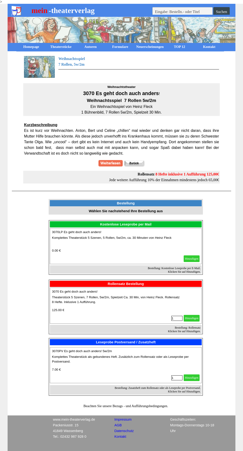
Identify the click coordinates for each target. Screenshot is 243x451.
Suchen (221, 12)
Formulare (120, 47)
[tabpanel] (121, 67)
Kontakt (209, 47)
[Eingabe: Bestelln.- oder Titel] (182, 12)
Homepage (31, 47)
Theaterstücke (61, 47)
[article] (126, 246)
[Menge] (176, 318)
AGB (118, 425)
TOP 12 (179, 47)
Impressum (122, 419)
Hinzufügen (191, 258)
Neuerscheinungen (150, 47)
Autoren (90, 47)
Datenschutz (124, 431)
